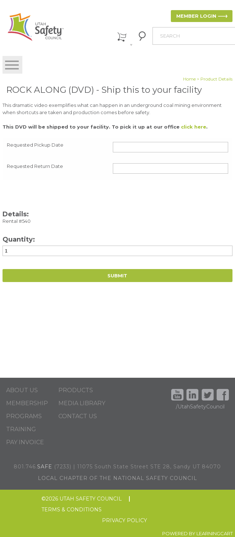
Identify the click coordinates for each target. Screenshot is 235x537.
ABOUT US (22, 390)
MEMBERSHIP (27, 403)
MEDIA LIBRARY (81, 403)
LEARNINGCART (214, 533)
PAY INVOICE (25, 442)
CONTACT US (77, 416)
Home (189, 79)
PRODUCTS (75, 390)
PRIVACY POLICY (124, 520)
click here (193, 127)
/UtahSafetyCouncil (200, 406)
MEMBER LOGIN (196, 16)
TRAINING (21, 429)
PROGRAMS (24, 416)
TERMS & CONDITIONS (71, 509)
